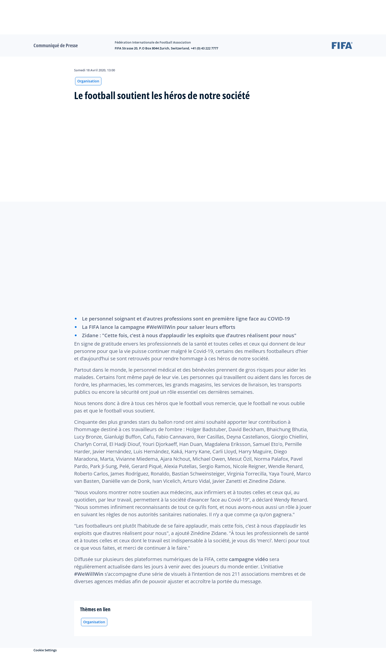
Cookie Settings (45, 650)
